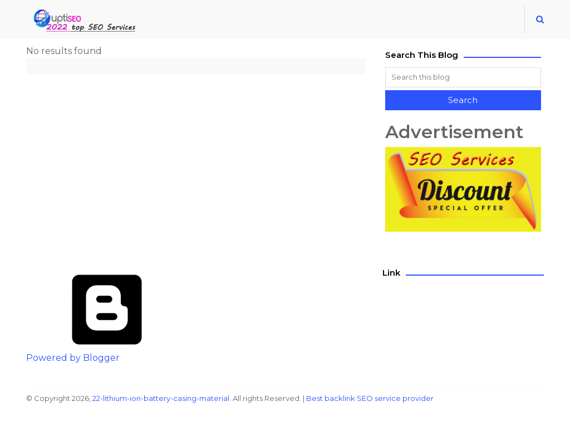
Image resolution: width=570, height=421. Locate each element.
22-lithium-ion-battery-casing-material (160, 398)
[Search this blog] (463, 77)
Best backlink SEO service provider (370, 398)
